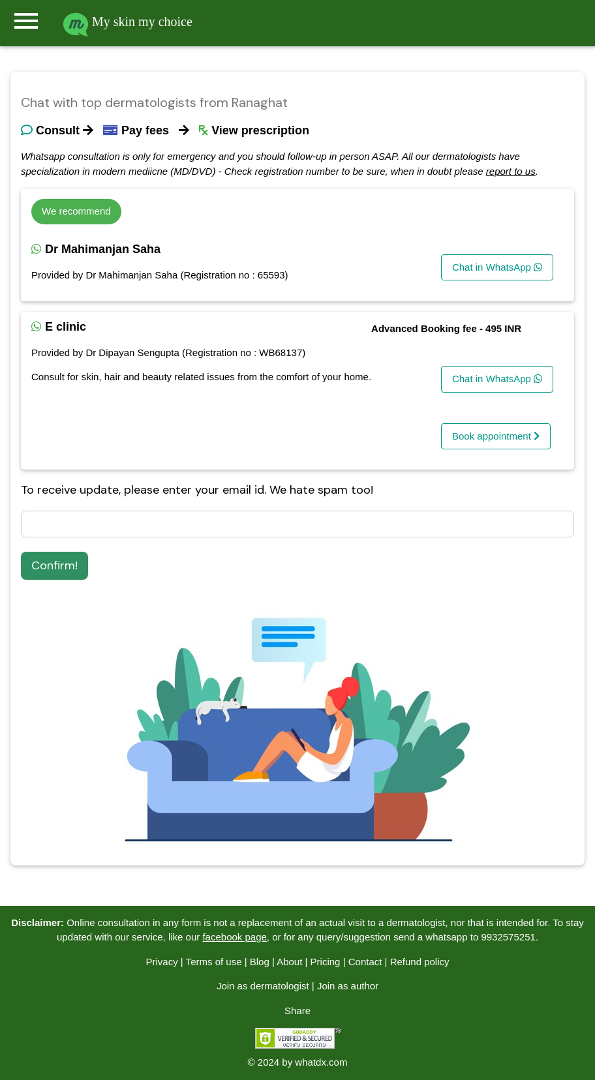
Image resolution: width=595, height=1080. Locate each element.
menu (26, 21)
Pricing (326, 961)
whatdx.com (321, 1062)
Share (297, 1010)
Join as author (347, 985)
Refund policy (420, 961)
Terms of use (214, 961)
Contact (365, 961)
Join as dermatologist (263, 985)
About (289, 961)
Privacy (161, 961)
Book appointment (496, 436)
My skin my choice (127, 21)
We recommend (76, 211)
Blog (259, 961)
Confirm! (54, 565)
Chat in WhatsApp (497, 267)
